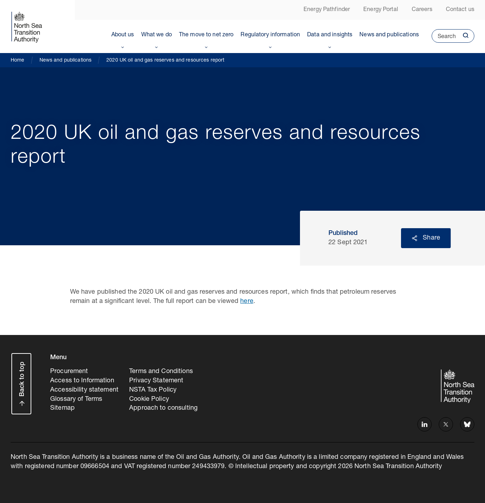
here (246, 301)
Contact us (460, 10)
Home (18, 60)
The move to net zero (206, 35)
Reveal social (414, 238)
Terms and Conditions (161, 371)
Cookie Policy (149, 399)
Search (444, 38)
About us (122, 35)
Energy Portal (380, 10)
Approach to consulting (163, 408)
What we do (156, 35)
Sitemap (62, 408)
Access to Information (82, 381)
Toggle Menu (123, 46)
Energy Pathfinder (327, 10)
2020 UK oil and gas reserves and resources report (165, 60)
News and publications (389, 35)
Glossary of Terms (76, 399)
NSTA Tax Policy (152, 390)
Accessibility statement (84, 390)
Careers (422, 10)
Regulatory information (270, 35)
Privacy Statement (156, 381)
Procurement (69, 371)
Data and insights (329, 35)
